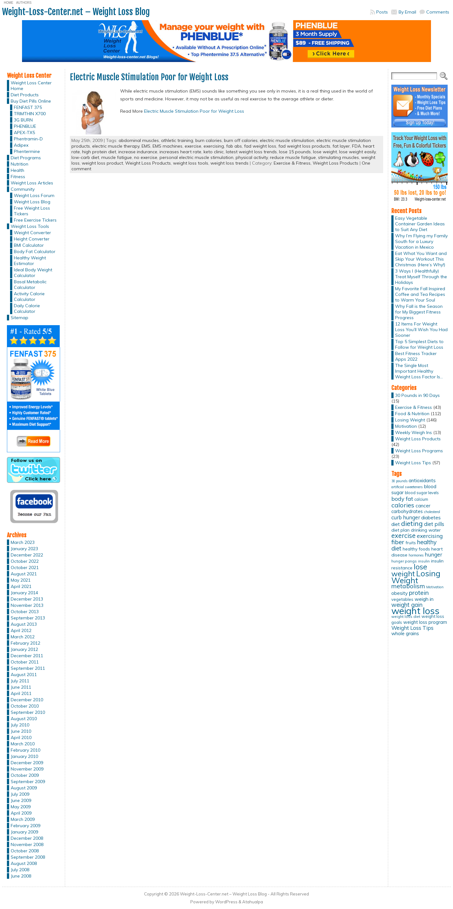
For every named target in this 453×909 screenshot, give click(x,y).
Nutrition (19, 164)
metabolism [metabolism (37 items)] (408, 586)
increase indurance (137, 152)
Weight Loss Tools (30, 226)
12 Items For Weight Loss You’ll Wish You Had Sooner (421, 329)
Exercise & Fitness (413, 407)
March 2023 (23, 542)
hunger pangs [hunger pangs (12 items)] (404, 561)
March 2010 (23, 744)
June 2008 (21, 876)
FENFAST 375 (28, 107)
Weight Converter (32, 232)
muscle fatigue (116, 157)
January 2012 (24, 649)
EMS (146, 146)
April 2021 (21, 586)
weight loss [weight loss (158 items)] (415, 610)
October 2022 (25, 561)
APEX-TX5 (24, 132)
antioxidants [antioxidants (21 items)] (422, 480)
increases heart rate (180, 152)
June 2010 (21, 731)
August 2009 (24, 788)
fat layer (341, 146)
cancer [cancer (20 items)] (423, 506)
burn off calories (241, 140)
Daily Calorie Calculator (27, 308)
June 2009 (21, 800)
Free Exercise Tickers (35, 220)
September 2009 (28, 781)
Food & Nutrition (412, 413)
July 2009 (20, 794)
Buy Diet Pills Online (31, 101)
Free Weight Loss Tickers (32, 211)
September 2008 (28, 857)
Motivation (406, 426)
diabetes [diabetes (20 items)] (431, 518)
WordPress (226, 901)
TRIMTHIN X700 (30, 113)
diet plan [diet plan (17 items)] (400, 530)
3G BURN (23, 120)
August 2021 (24, 574)
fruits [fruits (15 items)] (410, 542)
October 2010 (25, 706)
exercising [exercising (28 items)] (430, 535)
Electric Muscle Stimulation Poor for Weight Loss (149, 77)
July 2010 (20, 725)
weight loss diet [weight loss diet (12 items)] (405, 616)
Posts (382, 12)
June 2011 (21, 687)
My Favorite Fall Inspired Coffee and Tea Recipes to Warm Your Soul (420, 294)
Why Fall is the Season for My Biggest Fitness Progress (419, 311)
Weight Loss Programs (419, 451)
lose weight (325, 152)
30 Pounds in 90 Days (417, 395)
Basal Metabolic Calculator (30, 284)
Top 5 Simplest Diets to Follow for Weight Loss (419, 344)
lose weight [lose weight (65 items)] (409, 570)
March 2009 (23, 819)
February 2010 (25, 750)
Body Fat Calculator (34, 251)
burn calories (208, 140)
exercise (193, 146)
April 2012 (21, 630)
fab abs (234, 146)
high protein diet (99, 152)
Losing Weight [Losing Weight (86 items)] (415, 576)
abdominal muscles (139, 140)
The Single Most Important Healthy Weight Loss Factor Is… (419, 371)
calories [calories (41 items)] (402, 505)
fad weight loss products (304, 146)
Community (23, 189)
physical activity (252, 157)
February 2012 (25, 643)
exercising (214, 146)
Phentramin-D (28, 139)
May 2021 (21, 580)
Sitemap (19, 317)
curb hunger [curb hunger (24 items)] (405, 517)
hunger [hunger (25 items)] (433, 554)
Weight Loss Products (148, 163)
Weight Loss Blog (32, 202)
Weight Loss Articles (32, 183)
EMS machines (167, 146)
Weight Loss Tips (413, 463)
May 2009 (21, 807)
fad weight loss (260, 146)
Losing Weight (410, 420)
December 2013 (27, 599)
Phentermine (27, 151)
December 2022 (27, 555)
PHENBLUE (25, 126)
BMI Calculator (29, 245)
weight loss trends (229, 163)
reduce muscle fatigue (293, 157)
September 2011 (28, 668)
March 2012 (23, 637)
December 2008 (27, 838)
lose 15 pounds (295, 152)
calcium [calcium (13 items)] (421, 499)
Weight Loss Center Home (31, 85)
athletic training (177, 140)
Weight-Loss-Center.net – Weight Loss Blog (76, 11)
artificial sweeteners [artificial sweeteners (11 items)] (407, 487)
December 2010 (27, 700)
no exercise (145, 157)
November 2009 (27, 769)
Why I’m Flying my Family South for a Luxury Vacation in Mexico (421, 241)
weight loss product (102, 163)
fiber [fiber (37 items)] (397, 542)
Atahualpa (252, 901)
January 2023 (24, 548)
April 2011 (21, 693)
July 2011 (20, 681)
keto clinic (214, 152)
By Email (407, 12)
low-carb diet (85, 157)
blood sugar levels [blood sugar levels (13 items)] (422, 492)
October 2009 (25, 775)
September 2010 (28, 712)
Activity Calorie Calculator (29, 296)
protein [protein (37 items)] (419, 592)
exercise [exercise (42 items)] (403, 535)
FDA (356, 146)
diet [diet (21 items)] (395, 524)
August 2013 (24, 624)
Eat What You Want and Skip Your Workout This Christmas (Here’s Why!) (421, 259)
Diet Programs (26, 158)
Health (17, 170)
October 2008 (25, 851)
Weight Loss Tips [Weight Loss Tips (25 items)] (412, 627)
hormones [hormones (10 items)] (416, 555)
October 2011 (25, 662)
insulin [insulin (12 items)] (424, 561)
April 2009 (21, 813)
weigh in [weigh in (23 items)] (424, 599)
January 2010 (24, 756)
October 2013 (25, 611)
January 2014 (24, 593)
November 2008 (27, 844)
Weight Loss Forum (34, 195)
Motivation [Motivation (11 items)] (435, 587)
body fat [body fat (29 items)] (402, 498)
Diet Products (25, 95)
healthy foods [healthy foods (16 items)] (416, 548)
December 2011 (27, 655)
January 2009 (24, 832)
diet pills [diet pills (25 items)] (434, 524)
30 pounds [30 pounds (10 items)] (399, 481)
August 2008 (24, 863)
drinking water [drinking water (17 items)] (426, 530)
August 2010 (24, 718)
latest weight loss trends (251, 152)
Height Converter (31, 239)
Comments (437, 12)
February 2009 (25, 825)
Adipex (21, 145)
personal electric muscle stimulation (196, 157)
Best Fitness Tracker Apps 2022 (416, 356)
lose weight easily (357, 152)
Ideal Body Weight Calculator (33, 272)
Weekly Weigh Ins (413, 432)
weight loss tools (190, 163)
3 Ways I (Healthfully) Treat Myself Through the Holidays (421, 276)
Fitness (18, 176)
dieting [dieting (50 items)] (412, 523)
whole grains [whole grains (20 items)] (405, 633)
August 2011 (24, 674)
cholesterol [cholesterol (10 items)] (432, 512)
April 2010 (21, 737)
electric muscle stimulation (287, 140)
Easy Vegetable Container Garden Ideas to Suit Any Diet (420, 223)
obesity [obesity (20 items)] (399, 593)
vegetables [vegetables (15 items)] (402, 599)
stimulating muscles (338, 157)
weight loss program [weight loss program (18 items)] (425, 622)
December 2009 (27, 762)
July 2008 (20, 869)
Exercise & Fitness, (293, 163)
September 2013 (28, 618)
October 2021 (25, 567)
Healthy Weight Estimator (30, 260)
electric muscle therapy (115, 146)
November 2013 (27, 605)
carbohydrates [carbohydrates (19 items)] (407, 511)
